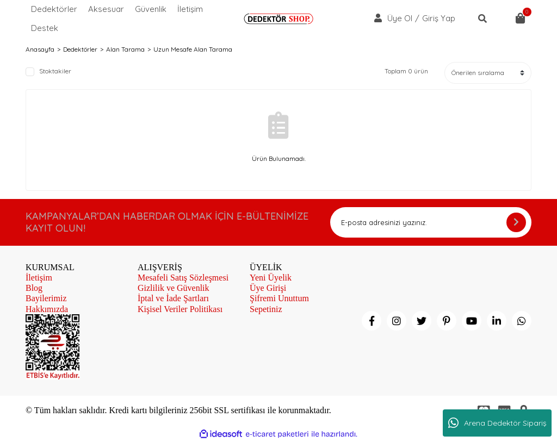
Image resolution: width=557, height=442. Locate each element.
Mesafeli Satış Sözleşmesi (183, 277)
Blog (34, 287)
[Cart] (520, 18)
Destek (44, 28)
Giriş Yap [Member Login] (438, 18)
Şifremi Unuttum (279, 298)
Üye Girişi (268, 287)
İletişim (190, 9)
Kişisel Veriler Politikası (180, 309)
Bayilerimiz (46, 298)
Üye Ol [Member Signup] (399, 18)
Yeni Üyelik (271, 277)
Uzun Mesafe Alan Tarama (192, 49)
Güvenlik (150, 9)
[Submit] (516, 222)
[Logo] (278, 18)
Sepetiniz (266, 309)
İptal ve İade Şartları (173, 298)
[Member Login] (378, 18)
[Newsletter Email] (430, 222)
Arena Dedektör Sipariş (497, 423)
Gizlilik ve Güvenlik (173, 287)
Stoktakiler (55, 71)
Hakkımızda (47, 309)
